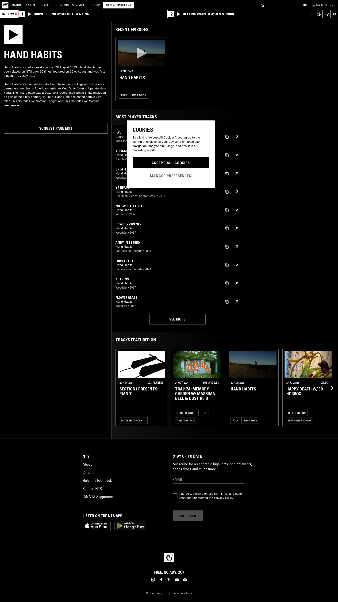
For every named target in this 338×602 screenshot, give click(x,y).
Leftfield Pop (297, 413)
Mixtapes (73, 5)
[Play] (13, 34)
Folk (124, 95)
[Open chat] (305, 5)
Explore (48, 5)
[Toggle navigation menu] (332, 5)
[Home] (5, 5)
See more (177, 319)
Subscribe (188, 515)
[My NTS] (319, 5)
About (87, 464)
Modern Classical (133, 420)
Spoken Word (186, 413)
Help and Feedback (97, 480)
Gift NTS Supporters (98, 496)
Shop (96, 5)
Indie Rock (139, 95)
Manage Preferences (170, 175)
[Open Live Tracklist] (326, 14)
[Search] (262, 5)
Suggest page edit (56, 128)
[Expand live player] (311, 14)
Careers (88, 472)
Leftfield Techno (299, 420)
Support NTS (92, 488)
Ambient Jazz (186, 420)
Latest (31, 5)
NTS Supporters (118, 5)
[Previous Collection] (329, 387)
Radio (16, 5)
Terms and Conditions (179, 593)
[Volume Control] (334, 14)
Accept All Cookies (170, 162)
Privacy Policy (223, 498)
